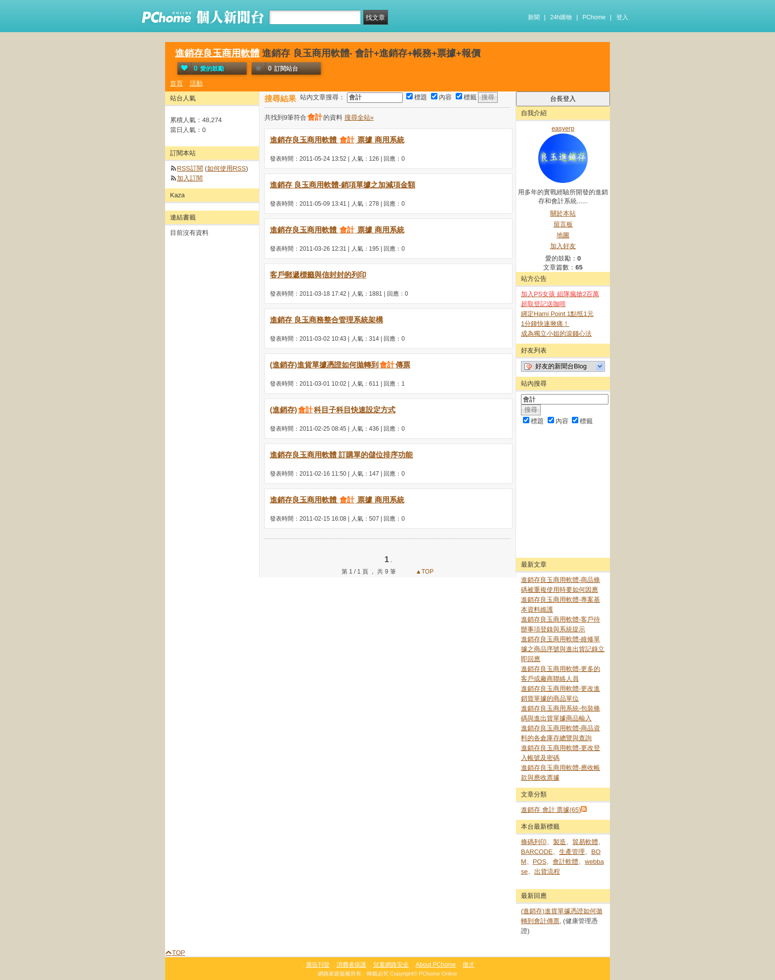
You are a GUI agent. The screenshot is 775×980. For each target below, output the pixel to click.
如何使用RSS (226, 168)
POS (539, 861)
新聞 (534, 17)
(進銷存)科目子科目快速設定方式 (332, 409)
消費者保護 (351, 964)
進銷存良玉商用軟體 (217, 53)
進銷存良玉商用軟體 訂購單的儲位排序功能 (341, 454)
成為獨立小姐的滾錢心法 (556, 333)
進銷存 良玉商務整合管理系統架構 (326, 319)
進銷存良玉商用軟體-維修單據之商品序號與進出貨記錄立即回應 (562, 649)
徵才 (468, 964)
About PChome (436, 964)
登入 (622, 17)
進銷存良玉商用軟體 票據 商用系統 (337, 139)
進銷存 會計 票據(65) (551, 809)
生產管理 (572, 851)
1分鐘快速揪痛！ (545, 323)
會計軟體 (565, 861)
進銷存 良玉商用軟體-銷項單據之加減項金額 (342, 184)
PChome (593, 17)
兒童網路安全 (391, 964)
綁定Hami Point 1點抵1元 (557, 313)
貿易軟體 (585, 842)
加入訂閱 (190, 178)
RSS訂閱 (190, 168)
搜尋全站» (359, 117)
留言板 (563, 224)
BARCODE (537, 851)
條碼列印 (534, 842)
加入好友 (563, 246)
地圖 (563, 235)
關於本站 (563, 213)
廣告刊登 (318, 964)
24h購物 (561, 17)
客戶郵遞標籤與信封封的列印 (318, 274)
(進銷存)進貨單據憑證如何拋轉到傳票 (340, 364)
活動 (196, 83)
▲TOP (424, 571)
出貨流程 (547, 871)
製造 (559, 842)
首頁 (176, 83)
